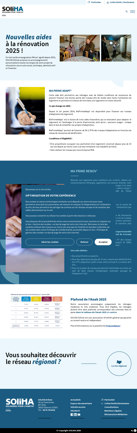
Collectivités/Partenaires (116, 403)
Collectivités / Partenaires (122, 2)
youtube (79, 414)
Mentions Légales (113, 410)
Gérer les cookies (50, 242)
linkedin (75, 414)
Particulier (96, 2)
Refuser (84, 242)
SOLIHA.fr (75, 410)
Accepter (103, 242)
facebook (72, 414)
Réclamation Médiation (115, 414)
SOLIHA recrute (78, 407)
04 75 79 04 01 (49, 410)
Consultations (111, 407)
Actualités (76, 399)
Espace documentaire (81, 403)
